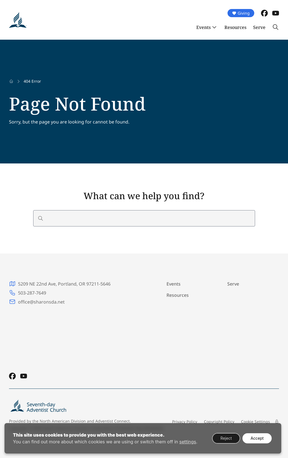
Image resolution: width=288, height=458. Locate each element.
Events (203, 27)
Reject (225, 438)
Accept (256, 438)
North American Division (63, 421)
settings (187, 441)
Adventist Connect (112, 421)
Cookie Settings (255, 421)
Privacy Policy (184, 421)
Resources (235, 27)
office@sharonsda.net (41, 302)
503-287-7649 (32, 293)
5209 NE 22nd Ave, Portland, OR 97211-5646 (64, 284)
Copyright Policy (219, 421)
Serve (259, 27)
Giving (241, 13)
